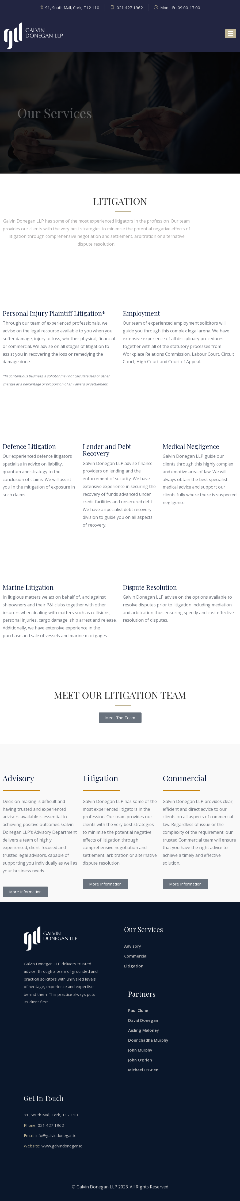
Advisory (132, 946)
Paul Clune (138, 1010)
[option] (120, 113)
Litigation (133, 966)
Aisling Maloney (143, 1030)
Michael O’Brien (143, 1069)
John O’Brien (140, 1060)
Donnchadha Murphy (148, 1040)
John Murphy (140, 1050)
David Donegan (143, 1020)
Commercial (135, 956)
